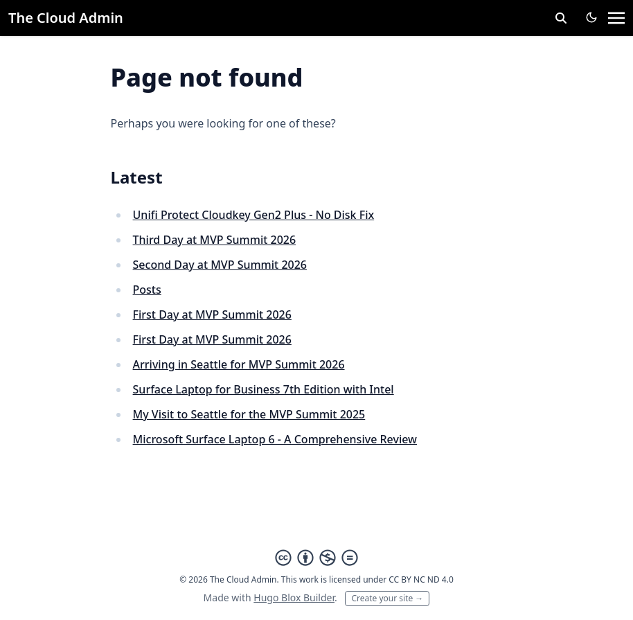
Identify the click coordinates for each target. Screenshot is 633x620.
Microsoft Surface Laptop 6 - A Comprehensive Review (275, 439)
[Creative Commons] (316, 557)
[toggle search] (561, 18)
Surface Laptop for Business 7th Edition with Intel (263, 389)
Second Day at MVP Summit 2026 (220, 264)
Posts (147, 289)
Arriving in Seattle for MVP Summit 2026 (239, 364)
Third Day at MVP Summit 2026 (214, 239)
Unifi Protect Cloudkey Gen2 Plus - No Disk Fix (254, 214)
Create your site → (387, 598)
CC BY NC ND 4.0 (421, 579)
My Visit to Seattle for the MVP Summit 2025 (249, 414)
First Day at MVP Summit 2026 (212, 314)
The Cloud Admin (65, 17)
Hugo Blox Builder (294, 597)
